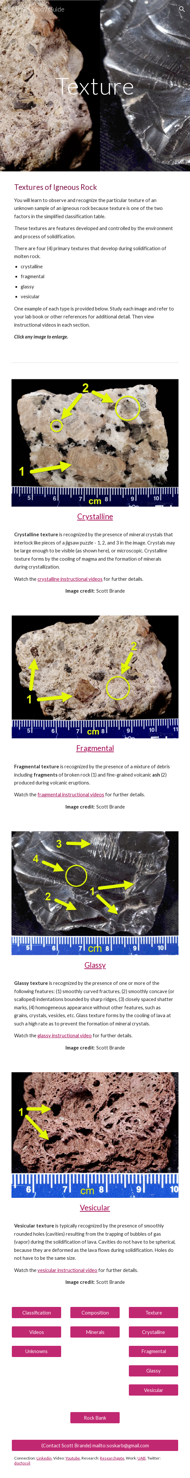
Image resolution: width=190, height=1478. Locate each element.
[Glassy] (153, 1370)
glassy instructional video (64, 1035)
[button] (8, 9)
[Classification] (36, 1312)
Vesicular (95, 1207)
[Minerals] (94, 1332)
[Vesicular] (153, 1390)
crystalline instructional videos (70, 579)
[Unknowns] (36, 1351)
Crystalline (95, 516)
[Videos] (36, 1332)
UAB (141, 1458)
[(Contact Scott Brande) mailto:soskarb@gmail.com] (95, 1445)
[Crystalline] (153, 1332)
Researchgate (112, 1458)
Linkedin (44, 1458)
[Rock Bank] (94, 1417)
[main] (95, 86)
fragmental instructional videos (70, 794)
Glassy (95, 965)
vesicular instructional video (67, 1270)
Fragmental (95, 748)
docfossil (22, 1463)
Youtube (72, 1458)
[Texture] (153, 1312)
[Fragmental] (153, 1351)
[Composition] (94, 1312)
